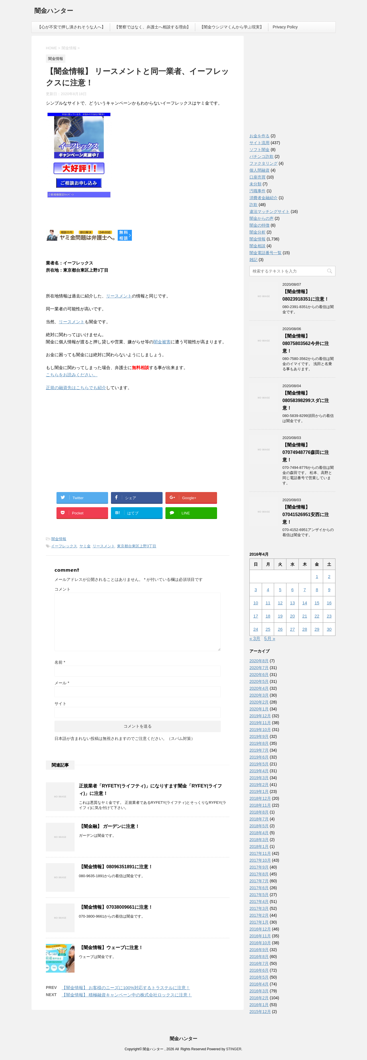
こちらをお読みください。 (71, 374)
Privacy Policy (285, 27)
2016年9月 (259, 949)
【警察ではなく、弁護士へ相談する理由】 (152, 27)
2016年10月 (260, 943)
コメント (62, 589)
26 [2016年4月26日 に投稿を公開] (280, 629)
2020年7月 (259, 667)
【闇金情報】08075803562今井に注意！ (305, 343)
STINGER (233, 1049)
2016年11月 (260, 936)
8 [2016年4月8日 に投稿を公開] (317, 589)
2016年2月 (259, 998)
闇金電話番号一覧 (265, 252)
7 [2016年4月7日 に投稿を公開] (304, 589)
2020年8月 (259, 661)
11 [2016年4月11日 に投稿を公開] (268, 602)
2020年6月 (259, 674)
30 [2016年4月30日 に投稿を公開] (329, 629)
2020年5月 (259, 681)
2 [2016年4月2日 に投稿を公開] (329, 576)
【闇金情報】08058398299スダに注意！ (305, 400)
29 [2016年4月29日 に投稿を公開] (317, 629)
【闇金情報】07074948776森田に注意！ (305, 452)
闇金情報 (58, 539)
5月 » (269, 638)
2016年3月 (259, 991)
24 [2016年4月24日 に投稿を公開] (255, 629)
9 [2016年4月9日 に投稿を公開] (329, 589)
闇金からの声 (261, 218)
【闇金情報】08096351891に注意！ (116, 866)
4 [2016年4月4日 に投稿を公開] (268, 589)
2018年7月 (259, 819)
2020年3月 (259, 695)
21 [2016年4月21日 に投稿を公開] (304, 616)
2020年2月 (259, 702)
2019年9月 (259, 736)
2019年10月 (260, 729)
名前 (59, 662)
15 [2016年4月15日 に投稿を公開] (317, 602)
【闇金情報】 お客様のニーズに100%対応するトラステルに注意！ (126, 987)
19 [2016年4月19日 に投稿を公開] (280, 616)
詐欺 (253, 204)
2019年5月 (259, 764)
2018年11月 (260, 805)
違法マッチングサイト (269, 211)
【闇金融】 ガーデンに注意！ (109, 826)
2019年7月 (259, 750)
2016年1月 (259, 1004)
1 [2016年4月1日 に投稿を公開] (317, 576)
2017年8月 (259, 874)
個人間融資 (259, 170)
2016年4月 (259, 984)
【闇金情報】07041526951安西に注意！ (305, 514)
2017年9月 (259, 867)
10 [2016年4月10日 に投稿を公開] (255, 602)
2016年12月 (260, 929)
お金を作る (259, 136)
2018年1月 (259, 846)
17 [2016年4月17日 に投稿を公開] (255, 616)
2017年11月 (260, 853)
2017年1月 (259, 922)
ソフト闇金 (259, 149)
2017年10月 (260, 860)
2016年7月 (259, 963)
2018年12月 (260, 798)
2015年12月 (260, 1011)
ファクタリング (263, 163)
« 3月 (254, 638)
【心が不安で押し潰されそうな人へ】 (71, 27)
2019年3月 (259, 777)
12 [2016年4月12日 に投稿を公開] (280, 602)
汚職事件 (257, 191)
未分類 (255, 184)
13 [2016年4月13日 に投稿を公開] (292, 602)
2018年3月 (259, 839)
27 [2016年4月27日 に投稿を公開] (292, 629)
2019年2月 (259, 784)
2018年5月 (259, 826)
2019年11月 (260, 722)
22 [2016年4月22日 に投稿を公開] (317, 616)
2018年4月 (259, 832)
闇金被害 (162, 341)
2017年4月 (259, 901)
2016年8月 (259, 956)
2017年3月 (259, 908)
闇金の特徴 (259, 225)
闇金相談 (257, 246)
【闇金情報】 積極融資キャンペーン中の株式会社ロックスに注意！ (127, 994)
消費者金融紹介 (263, 197)
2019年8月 (259, 743)
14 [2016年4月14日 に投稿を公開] (304, 602)
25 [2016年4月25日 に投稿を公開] (268, 629)
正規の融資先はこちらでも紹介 (76, 387)
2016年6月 (259, 970)
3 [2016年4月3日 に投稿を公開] (256, 589)
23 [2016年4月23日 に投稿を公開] (329, 616)
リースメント (119, 295)
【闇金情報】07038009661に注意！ (116, 907)
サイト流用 (259, 142)
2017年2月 (259, 915)
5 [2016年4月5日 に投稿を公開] (280, 589)
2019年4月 (259, 771)
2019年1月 (259, 791)
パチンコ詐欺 (261, 156)
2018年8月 (259, 812)
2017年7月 (259, 881)
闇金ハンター (53, 11)
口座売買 (257, 177)
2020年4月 (259, 688)
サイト (60, 703)
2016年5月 (259, 977)
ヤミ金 (85, 546)
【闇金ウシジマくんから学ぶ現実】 (232, 27)
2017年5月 (259, 894)
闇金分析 (257, 232)
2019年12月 (260, 716)
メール (61, 683)
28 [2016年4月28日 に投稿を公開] (304, 629)
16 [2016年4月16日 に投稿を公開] (329, 602)
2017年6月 (259, 887)
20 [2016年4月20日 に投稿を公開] (292, 616)
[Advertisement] (89, 433)
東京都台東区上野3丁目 (136, 546)
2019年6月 (259, 757)
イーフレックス (64, 546)
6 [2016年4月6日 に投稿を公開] (292, 589)
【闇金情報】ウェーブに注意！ (111, 947)
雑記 (253, 259)
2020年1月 (259, 709)
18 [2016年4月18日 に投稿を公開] (268, 616)
